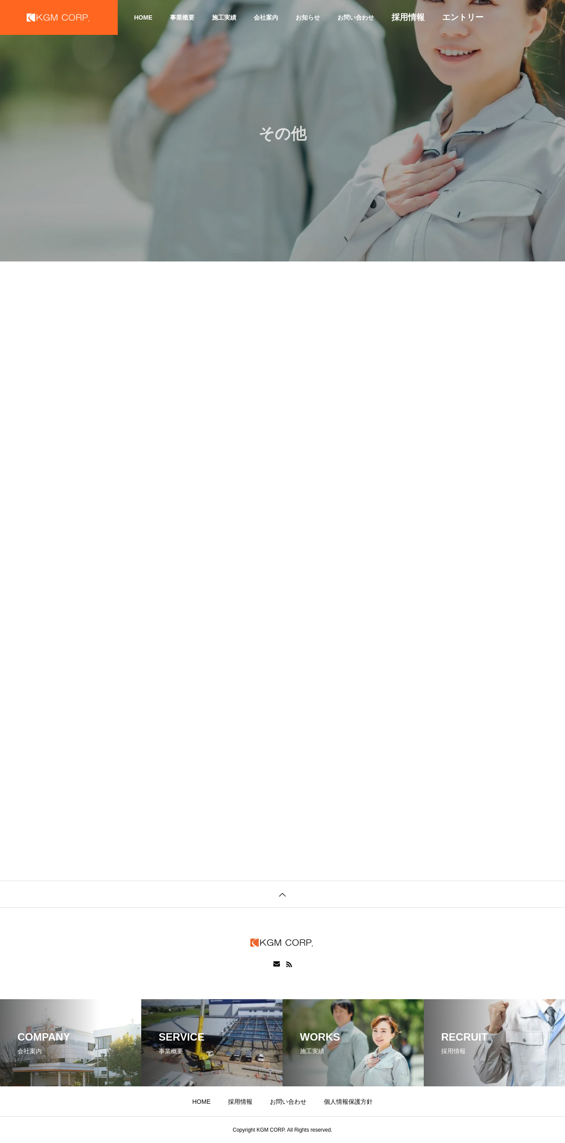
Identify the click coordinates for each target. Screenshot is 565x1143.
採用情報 (408, 17)
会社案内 (266, 17)
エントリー (462, 17)
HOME (143, 17)
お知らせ (308, 17)
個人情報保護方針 (348, 1101)
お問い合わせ (355, 17)
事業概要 (182, 17)
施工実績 (224, 17)
